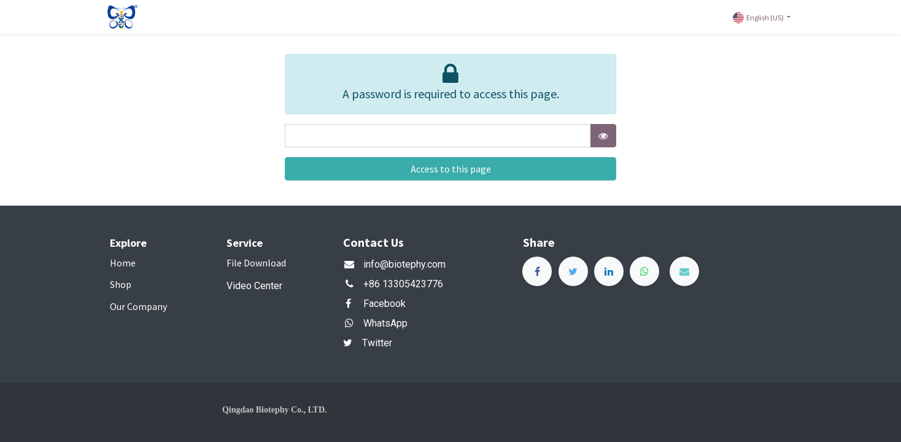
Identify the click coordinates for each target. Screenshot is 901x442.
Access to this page (451, 169)
